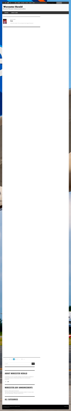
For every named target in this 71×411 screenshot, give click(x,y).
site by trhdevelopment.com (6, 407)
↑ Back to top (66, 406)
